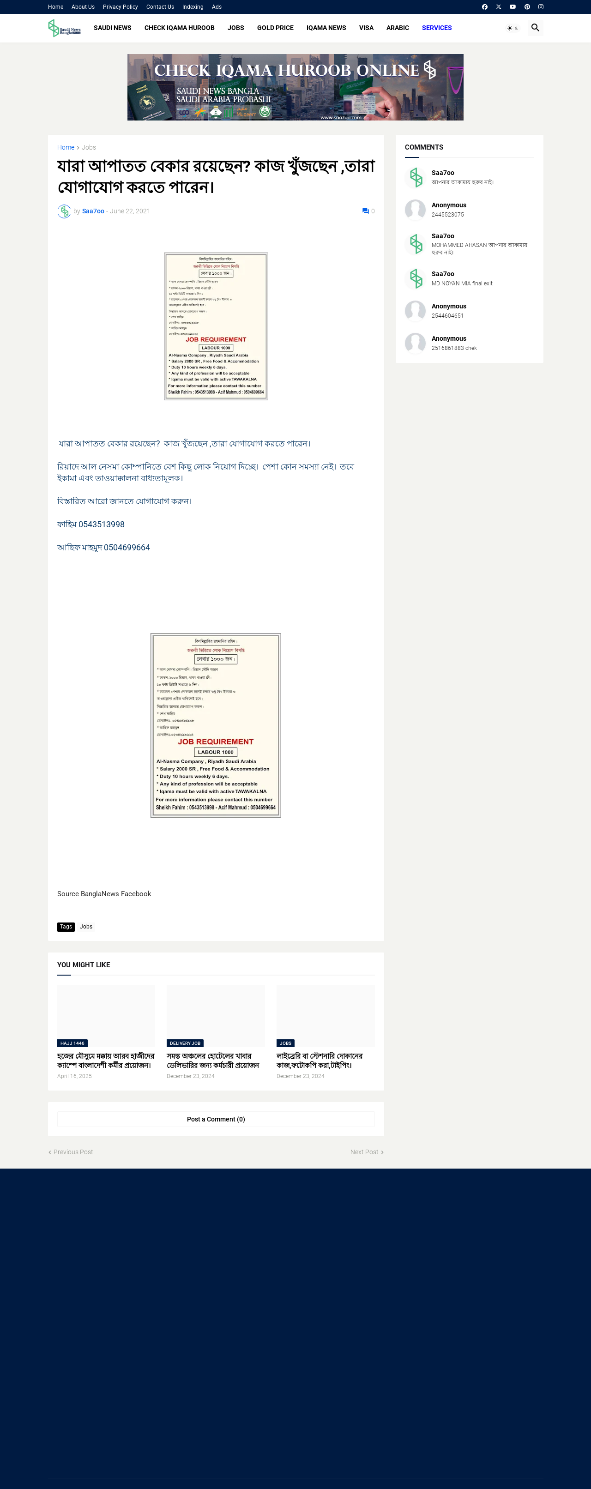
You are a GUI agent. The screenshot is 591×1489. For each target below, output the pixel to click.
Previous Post (73, 1152)
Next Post (364, 1152)
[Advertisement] (126, 1251)
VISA (366, 27)
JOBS (236, 27)
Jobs (89, 147)
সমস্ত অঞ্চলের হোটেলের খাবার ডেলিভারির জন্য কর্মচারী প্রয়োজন (213, 1061)
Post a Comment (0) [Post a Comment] (216, 1119)
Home (55, 7)
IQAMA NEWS (326, 27)
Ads (217, 7)
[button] (513, 28)
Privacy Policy (120, 7)
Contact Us (160, 7)
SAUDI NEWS (113, 27)
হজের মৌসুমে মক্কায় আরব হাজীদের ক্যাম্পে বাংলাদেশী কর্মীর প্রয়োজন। (105, 1061)
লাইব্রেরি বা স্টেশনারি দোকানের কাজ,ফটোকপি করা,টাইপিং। (319, 1061)
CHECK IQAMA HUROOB (180, 27)
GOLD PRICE (275, 27)
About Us (83, 7)
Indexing (193, 7)
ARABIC (397, 27)
